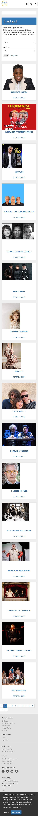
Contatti (4, 730)
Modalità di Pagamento (10, 759)
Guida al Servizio (7, 749)
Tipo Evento (7, 47)
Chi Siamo (5, 721)
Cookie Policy (6, 725)
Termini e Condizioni (8, 723)
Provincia (6, 39)
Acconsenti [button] (16, 812)
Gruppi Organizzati (8, 763)
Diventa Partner (7, 761)
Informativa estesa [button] (15, 807)
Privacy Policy (6, 728)
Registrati (5, 740)
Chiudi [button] (6, 812)
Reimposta (14, 55)
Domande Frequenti (8, 751)
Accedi (4, 737)
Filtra (6, 55)
